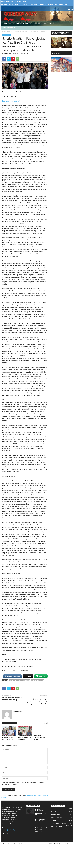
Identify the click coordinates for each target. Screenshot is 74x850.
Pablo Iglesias (26, 680)
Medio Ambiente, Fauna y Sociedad (61, 823)
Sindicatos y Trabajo (56, 826)
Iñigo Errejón (18, 680)
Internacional (27, 23)
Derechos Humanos (56, 817)
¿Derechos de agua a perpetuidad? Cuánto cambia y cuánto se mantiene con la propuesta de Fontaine (37, 701)
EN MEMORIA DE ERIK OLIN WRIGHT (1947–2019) (12, 699)
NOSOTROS (10, 4)
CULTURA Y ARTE (63, 4)
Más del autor (22, 723)
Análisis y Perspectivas (40, 4)
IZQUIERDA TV (4, 7)
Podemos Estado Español (37, 680)
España (11, 680)
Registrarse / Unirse (20, 1)
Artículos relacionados (10, 723)
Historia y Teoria (55, 814)
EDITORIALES (4, 4)
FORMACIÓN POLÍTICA (27, 4)
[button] (70, 25)
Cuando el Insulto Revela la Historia (7, 738)
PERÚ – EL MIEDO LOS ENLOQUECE (24, 738)
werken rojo (7, 53)
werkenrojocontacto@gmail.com (11, 830)
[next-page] (47, 723)
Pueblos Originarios (9, 27)
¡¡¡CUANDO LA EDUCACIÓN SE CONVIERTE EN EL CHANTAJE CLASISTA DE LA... (41, 812)
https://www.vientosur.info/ (10, 101)
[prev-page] (44, 723)
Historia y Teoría (49, 23)
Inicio (5, 23)
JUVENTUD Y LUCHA (52, 4)
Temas (11, 23)
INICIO (50, 843)
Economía (38, 23)
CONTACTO (17, 4)
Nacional (18, 23)
